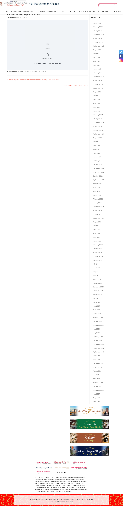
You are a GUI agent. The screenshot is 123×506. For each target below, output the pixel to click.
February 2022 (98, 199)
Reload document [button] (40, 63)
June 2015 (96, 394)
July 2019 (96, 298)
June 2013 (96, 401)
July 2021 (96, 226)
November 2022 (98, 172)
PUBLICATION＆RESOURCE (88, 12)
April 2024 (96, 107)
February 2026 (98, 27)
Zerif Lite (53, 501)
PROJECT (62, 12)
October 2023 (98, 130)
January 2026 (97, 31)
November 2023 (98, 126)
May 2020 (96, 271)
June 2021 (96, 229)
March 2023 (97, 157)
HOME (5, 12)
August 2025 (97, 50)
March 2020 (97, 279)
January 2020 (97, 283)
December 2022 (98, 168)
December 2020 (98, 249)
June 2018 (96, 329)
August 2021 (97, 222)
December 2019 (98, 287)
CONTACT (105, 12)
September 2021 (98, 218)
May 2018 (96, 333)
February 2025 (98, 73)
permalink (43, 71)
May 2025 (96, 61)
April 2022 (96, 191)
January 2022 (97, 203)
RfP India (26, 71)
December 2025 (98, 34)
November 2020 (98, 252)
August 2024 (97, 92)
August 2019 (97, 294)
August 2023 (97, 138)
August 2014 (97, 398)
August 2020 (97, 260)
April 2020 (96, 275)
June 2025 (96, 57)
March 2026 (97, 23)
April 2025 (96, 65)
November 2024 (98, 80)
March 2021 (97, 241)
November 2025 (98, 38)
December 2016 (98, 363)
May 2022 (96, 187)
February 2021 (98, 245)
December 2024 (98, 76)
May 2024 (96, 103)
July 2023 (96, 141)
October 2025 (98, 42)
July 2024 (96, 96)
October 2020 (98, 256)
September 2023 (98, 134)
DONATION (116, 12)
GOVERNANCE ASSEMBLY (45, 12)
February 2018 (98, 336)
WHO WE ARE (15, 12)
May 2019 (96, 306)
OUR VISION (28, 12)
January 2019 (97, 321)
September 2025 (98, 46)
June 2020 (96, 268)
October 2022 (98, 176)
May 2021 (96, 233)
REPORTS (71, 12)
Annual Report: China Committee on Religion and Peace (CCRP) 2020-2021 (33, 79)
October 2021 (98, 214)
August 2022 (97, 184)
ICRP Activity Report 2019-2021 (76, 85)
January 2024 (97, 119)
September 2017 (98, 352)
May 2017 (96, 359)
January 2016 (97, 386)
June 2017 (96, 356)
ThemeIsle (69, 501)
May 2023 (96, 149)
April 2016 (96, 379)
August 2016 (97, 371)
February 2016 (98, 382)
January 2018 (97, 340)
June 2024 (96, 99)
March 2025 (97, 69)
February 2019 (98, 317)
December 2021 (98, 206)
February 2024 (98, 115)
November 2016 (98, 367)
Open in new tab (55, 63)
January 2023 (97, 164)
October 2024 (98, 84)
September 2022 (98, 180)
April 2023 (96, 153)
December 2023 (98, 122)
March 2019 (97, 314)
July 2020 (96, 264)
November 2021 (98, 210)
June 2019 (96, 302)
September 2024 (98, 88)
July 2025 (96, 54)
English (13, 1)
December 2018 (98, 325)
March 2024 (97, 111)
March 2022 (97, 195)
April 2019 (96, 310)
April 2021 (96, 237)
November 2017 (98, 348)
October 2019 (98, 291)
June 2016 (96, 375)
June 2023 (96, 145)
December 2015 (98, 390)
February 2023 (98, 161)
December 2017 (98, 344)
